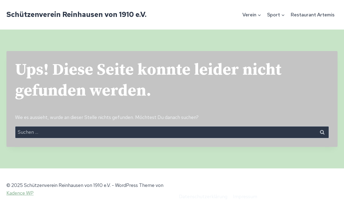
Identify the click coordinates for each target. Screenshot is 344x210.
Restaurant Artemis (313, 15)
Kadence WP (20, 193)
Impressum (245, 196)
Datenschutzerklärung (203, 196)
